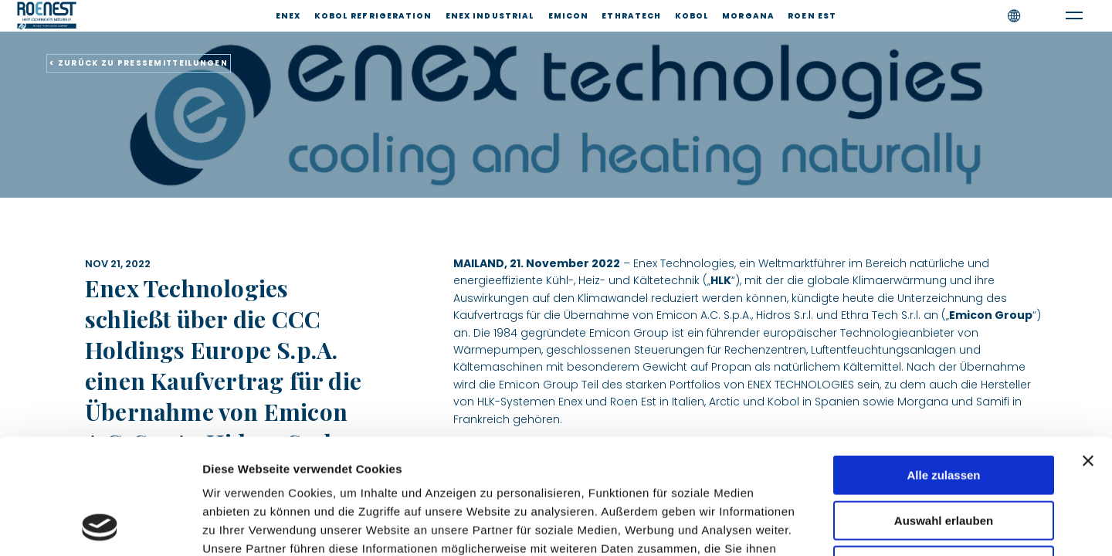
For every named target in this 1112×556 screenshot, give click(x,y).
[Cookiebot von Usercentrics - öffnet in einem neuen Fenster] (100, 525)
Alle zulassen (943, 367)
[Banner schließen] (1088, 353)
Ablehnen (943, 457)
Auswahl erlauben (943, 412)
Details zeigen (821, 525)
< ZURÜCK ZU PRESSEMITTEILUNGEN (138, 63)
